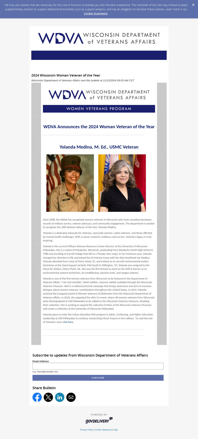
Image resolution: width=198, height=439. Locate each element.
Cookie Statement (96, 13)
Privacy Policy (86, 430)
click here (68, 322)
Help (116, 430)
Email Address (40, 361)
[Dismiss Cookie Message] (193, 3)
